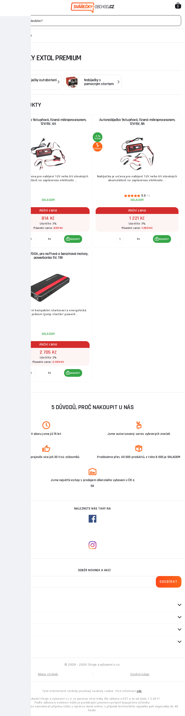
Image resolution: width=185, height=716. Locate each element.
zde (139, 691)
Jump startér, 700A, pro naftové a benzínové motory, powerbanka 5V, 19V (48, 255)
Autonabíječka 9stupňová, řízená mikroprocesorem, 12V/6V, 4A (48, 121)
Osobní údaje (140, 674)
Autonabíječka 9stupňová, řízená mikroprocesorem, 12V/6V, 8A (137, 121)
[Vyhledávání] (92, 20)
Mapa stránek (48, 674)
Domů (8, 35)
